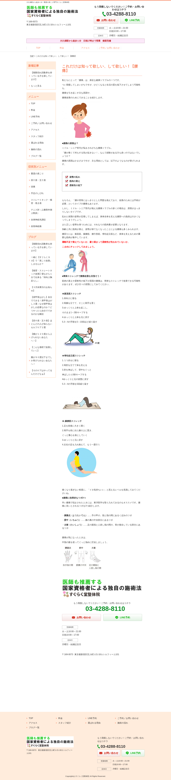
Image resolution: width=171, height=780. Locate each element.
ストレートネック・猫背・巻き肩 (41, 201)
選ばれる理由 (37, 143)
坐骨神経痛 (36, 226)
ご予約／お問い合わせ (109, 48)
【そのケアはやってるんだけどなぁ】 (41, 372)
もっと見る (36, 86)
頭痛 (33, 187)
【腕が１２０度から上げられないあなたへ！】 (41, 337)
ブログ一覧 (36, 156)
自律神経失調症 (38, 220)
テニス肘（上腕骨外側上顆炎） (41, 211)
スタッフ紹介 (37, 136)
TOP (38, 48)
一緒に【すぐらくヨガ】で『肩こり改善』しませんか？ (41, 260)
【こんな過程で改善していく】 (41, 349)
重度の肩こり (37, 173)
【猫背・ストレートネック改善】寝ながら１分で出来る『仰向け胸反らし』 (41, 275)
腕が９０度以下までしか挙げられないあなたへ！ (41, 360)
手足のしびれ (37, 193)
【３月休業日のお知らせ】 (41, 289)
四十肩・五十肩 (38, 180)
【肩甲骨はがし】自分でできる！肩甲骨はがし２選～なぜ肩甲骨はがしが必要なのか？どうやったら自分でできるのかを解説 (41, 305)
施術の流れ (36, 149)
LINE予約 (35, 116)
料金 (62, 48)
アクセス (85, 48)
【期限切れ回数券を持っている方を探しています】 (41, 75)
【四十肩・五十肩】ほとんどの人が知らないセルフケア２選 (41, 324)
